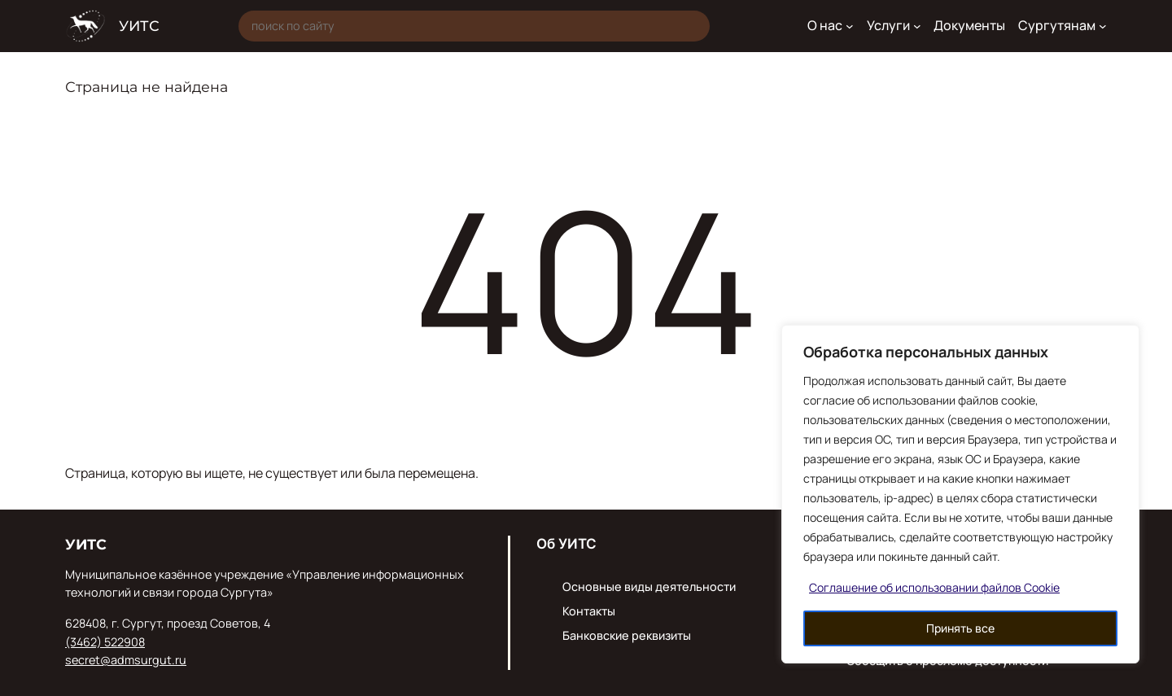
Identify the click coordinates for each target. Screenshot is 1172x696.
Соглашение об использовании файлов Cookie (934, 587)
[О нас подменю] (850, 26)
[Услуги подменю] (917, 26)
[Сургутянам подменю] (1103, 26)
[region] (960, 494)
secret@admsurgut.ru (125, 660)
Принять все (960, 628)
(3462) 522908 (105, 642)
